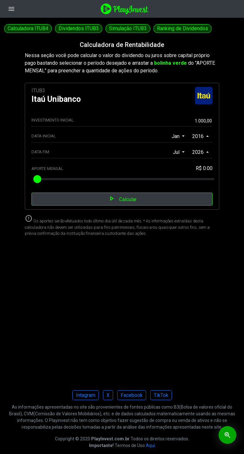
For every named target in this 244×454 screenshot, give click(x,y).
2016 (198, 136)
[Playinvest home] (124, 8)
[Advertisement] (122, 315)
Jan (176, 136)
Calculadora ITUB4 (28, 28)
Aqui (150, 445)
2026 (198, 152)
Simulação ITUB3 (128, 28)
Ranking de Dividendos (182, 28)
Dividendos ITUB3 (78, 28)
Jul (177, 152)
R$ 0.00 (204, 168)
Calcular (122, 198)
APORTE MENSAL (47, 168)
